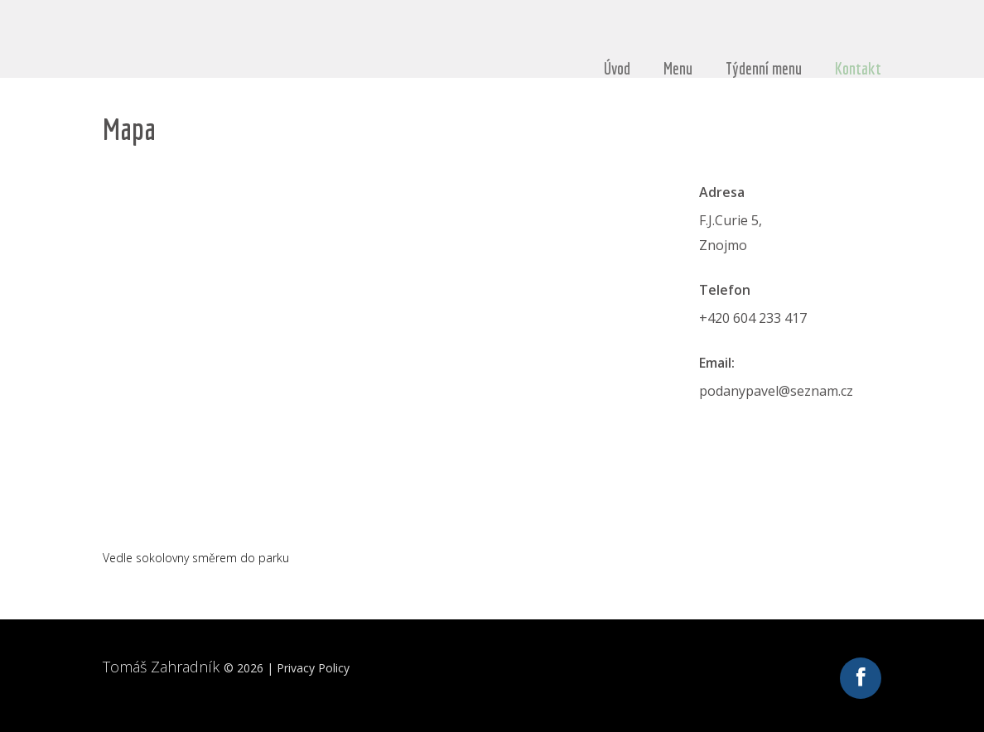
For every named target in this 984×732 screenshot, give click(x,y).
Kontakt (858, 69)
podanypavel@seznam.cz (776, 391)
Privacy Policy (313, 668)
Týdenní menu (764, 69)
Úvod (617, 69)
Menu (677, 69)
